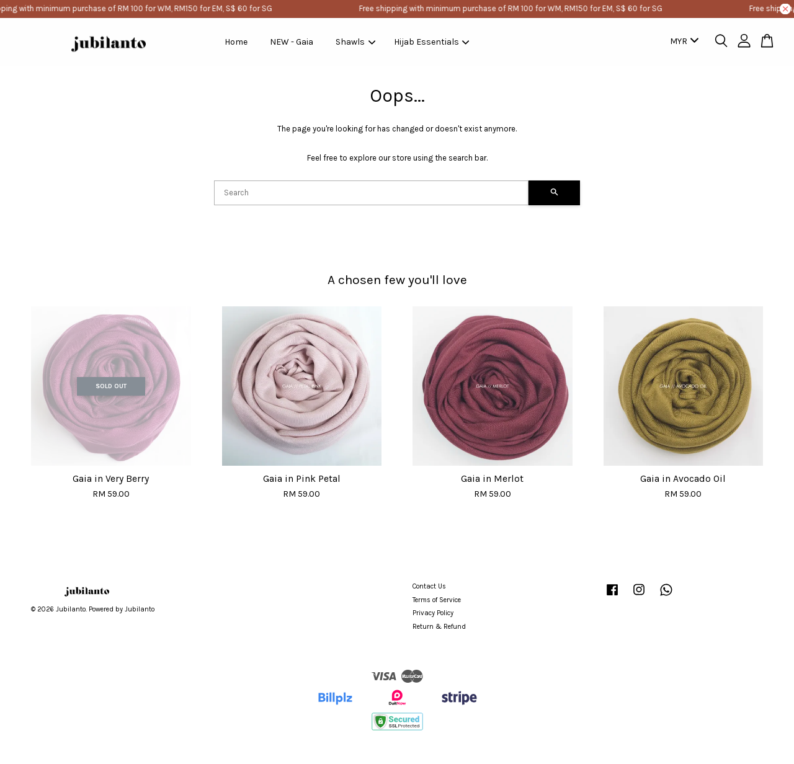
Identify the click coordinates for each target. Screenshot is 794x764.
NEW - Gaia (291, 42)
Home (236, 42)
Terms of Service (437, 600)
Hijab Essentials (432, 42)
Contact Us (429, 586)
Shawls (355, 42)
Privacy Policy (433, 613)
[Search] (371, 192)
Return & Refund (439, 627)
